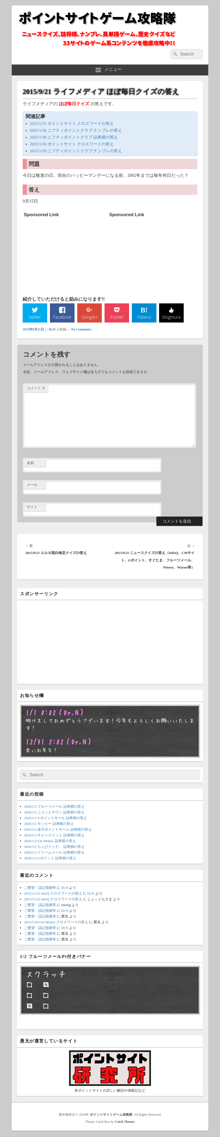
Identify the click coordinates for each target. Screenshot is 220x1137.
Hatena (144, 317)
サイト (32, 507)
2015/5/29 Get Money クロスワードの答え (56, 922)
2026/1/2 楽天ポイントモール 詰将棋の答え (58, 830)
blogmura (171, 317)
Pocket (116, 317)
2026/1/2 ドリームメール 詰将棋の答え (54, 853)
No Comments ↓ (82, 330)
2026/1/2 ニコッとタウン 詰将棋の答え (54, 812)
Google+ (89, 317)
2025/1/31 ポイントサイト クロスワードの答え (72, 123)
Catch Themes (125, 1122)
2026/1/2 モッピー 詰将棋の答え (49, 824)
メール (32, 485)
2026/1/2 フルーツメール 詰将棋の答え (54, 806)
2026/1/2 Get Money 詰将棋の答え (50, 841)
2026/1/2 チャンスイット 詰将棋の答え (54, 835)
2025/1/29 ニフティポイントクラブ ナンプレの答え (76, 151)
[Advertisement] (65, 254)
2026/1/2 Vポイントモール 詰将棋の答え (55, 818)
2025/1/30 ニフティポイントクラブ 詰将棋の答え (74, 137)
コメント (36, 388)
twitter (35, 317)
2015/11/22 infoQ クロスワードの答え (53, 893)
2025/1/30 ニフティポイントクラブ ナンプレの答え (76, 130)
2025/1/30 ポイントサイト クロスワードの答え (72, 144)
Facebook (62, 317)
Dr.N (52, 330)
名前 (30, 463)
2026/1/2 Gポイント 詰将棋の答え (50, 858)
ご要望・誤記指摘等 (40, 888)
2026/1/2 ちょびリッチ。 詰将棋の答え (54, 847)
